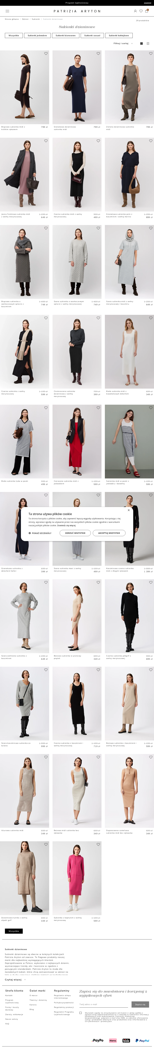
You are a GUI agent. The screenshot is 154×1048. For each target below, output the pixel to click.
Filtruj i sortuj (123, 43)
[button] (40, 533)
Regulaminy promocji (64, 1007)
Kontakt (9, 995)
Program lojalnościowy (77, 3)
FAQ (7, 1024)
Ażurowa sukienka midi (12, 830)
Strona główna (12, 19)
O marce (33, 995)
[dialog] (77, 524)
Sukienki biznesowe (66, 35)
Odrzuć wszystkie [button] (75, 533)
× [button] (129, 510)
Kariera (33, 1005)
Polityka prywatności (64, 1003)
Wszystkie (14, 35)
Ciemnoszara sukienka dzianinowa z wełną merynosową (64, 393)
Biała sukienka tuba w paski (14, 481)
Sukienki (36, 19)
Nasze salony (11, 1019)
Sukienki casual (92, 35)
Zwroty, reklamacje (14, 1014)
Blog (32, 1009)
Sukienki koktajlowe (119, 35)
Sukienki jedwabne (37, 35)
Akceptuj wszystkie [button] (109, 533)
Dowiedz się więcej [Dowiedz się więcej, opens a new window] (66, 525)
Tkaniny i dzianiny (38, 1000)
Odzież (25, 19)
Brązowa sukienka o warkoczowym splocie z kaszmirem (12, 304)
